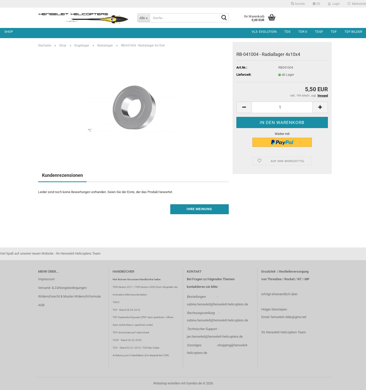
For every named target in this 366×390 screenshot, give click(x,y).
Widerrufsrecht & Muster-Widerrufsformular (69, 296)
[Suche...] (143, 17)
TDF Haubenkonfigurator (127, 317)
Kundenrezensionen (62, 175)
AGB (41, 305)
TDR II (302, 32)
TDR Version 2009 (145, 287)
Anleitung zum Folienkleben (128, 355)
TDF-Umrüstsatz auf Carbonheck (131, 332)
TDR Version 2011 (123, 287)
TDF (334, 32)
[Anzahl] (282, 107)
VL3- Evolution (264, 32)
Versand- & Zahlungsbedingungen (62, 288)
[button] (316, 4)
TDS (287, 32)
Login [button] (334, 4)
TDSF (319, 32)
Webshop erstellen (166, 383)
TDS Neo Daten (151, 347)
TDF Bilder (353, 32)
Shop (8, 32)
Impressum (46, 279)
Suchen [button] (298, 4)
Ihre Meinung (199, 209)
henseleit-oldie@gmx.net (288, 317)
